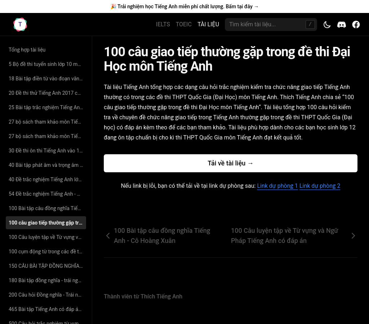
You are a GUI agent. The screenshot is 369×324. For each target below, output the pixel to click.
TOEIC (184, 24)
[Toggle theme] (327, 24)
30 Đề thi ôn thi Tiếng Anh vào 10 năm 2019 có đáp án (47, 151)
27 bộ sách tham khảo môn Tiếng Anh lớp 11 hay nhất (47, 122)
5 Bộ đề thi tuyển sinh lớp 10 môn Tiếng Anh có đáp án (47, 64)
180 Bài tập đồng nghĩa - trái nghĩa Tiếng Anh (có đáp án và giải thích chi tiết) (47, 280)
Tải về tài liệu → (231, 163)
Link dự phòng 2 (319, 185)
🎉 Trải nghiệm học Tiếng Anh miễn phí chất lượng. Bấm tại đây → (184, 6)
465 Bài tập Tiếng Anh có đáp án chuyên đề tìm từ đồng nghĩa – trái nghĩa (47, 309)
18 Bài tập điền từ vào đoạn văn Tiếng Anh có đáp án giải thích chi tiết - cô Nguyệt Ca (47, 78)
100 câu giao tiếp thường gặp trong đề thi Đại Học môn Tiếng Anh (47, 223)
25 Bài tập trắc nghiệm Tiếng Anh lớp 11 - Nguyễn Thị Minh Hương (47, 107)
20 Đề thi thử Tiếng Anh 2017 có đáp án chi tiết (47, 93)
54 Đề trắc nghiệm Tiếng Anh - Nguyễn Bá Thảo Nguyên (47, 194)
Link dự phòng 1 (277, 185)
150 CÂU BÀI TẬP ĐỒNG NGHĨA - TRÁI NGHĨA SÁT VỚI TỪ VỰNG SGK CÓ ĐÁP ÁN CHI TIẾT (47, 266)
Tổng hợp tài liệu (27, 50)
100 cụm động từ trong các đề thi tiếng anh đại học (47, 251)
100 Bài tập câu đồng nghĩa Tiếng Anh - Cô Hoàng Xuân (47, 208)
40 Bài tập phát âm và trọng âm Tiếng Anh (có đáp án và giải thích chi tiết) (47, 165)
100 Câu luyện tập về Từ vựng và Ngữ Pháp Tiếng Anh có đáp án (47, 237)
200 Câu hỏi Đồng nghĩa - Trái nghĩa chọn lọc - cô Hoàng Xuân (47, 295)
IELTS (163, 24)
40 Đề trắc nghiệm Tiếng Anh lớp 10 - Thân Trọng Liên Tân (47, 179)
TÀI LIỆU (208, 24)
